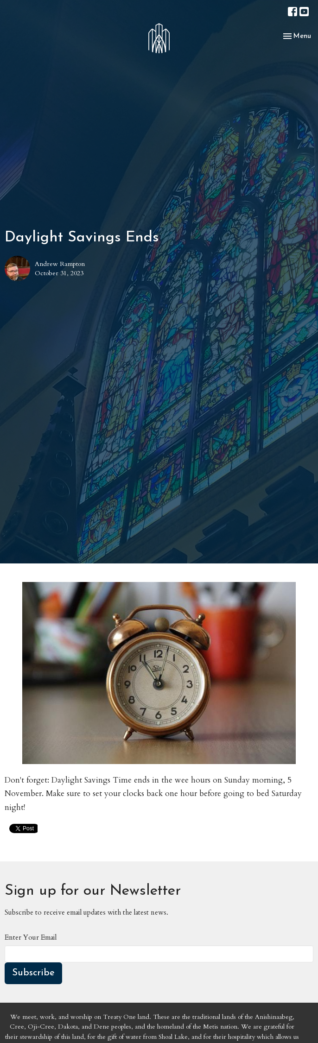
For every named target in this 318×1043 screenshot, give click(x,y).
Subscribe (33, 973)
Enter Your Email (31, 937)
